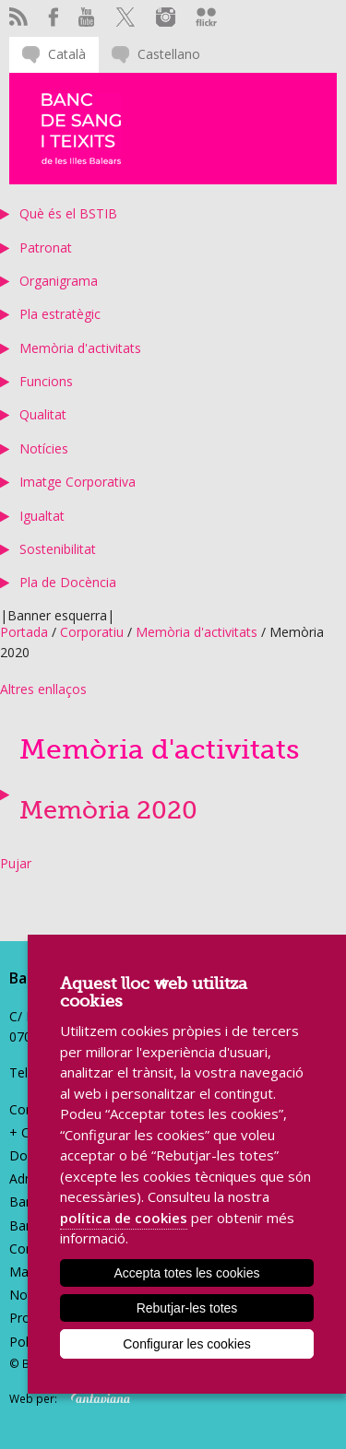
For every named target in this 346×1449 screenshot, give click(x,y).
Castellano (168, 54)
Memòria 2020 (108, 810)
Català (67, 54)
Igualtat (42, 515)
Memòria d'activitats (80, 348)
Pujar (15, 863)
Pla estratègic (60, 314)
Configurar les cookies (187, 1344)
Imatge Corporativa (77, 481)
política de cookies (123, 1217)
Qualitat (42, 414)
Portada (24, 632)
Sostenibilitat (57, 549)
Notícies (43, 448)
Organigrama (58, 280)
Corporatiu (92, 632)
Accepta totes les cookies (187, 1273)
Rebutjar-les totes (187, 1308)
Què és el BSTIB (68, 213)
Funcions (46, 381)
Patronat (45, 247)
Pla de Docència (67, 582)
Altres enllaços (43, 689)
